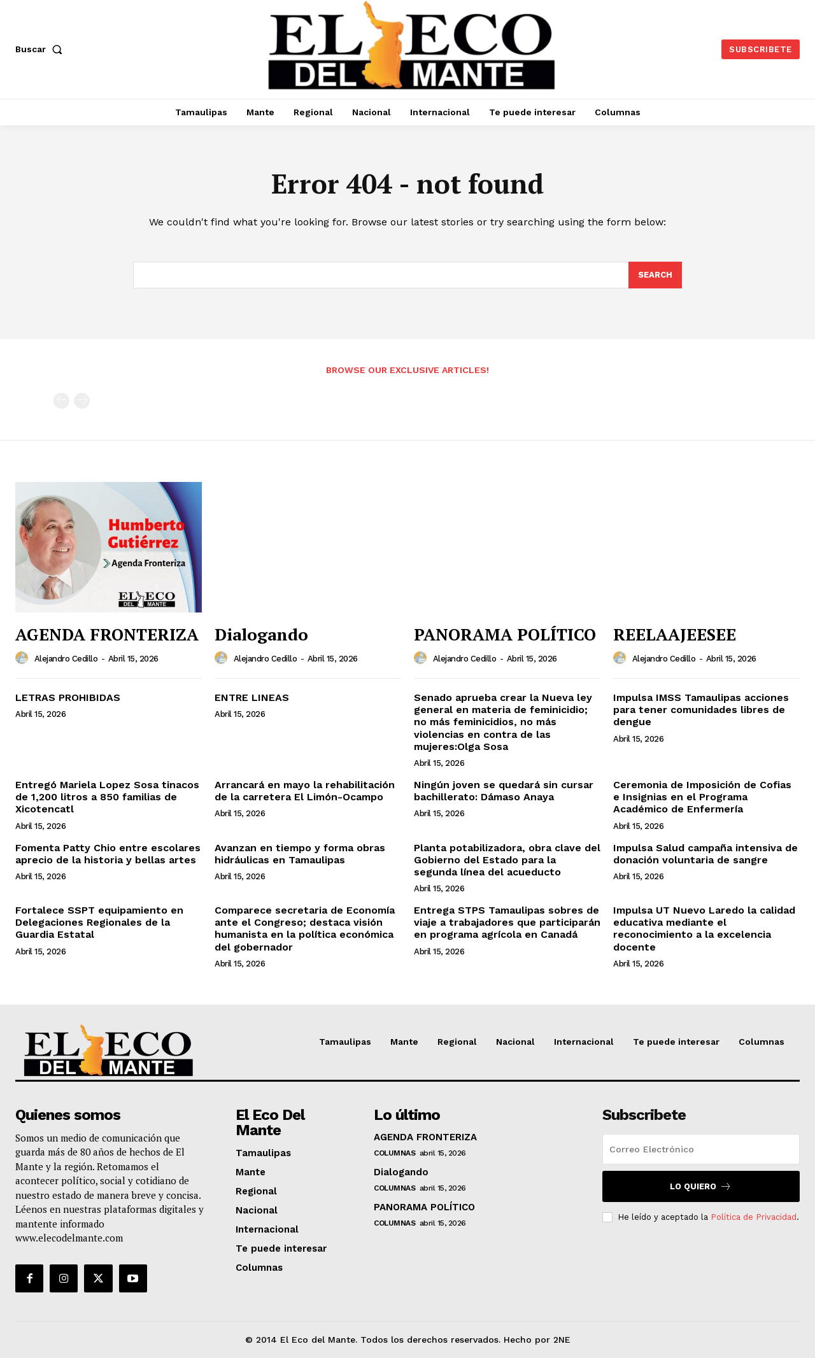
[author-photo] (23, 658)
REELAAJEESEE (674, 634)
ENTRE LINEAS (252, 697)
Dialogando (261, 634)
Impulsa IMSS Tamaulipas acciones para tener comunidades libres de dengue (701, 709)
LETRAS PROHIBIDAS (67, 697)
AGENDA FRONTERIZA (107, 634)
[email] (701, 1149)
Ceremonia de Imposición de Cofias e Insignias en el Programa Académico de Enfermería (702, 797)
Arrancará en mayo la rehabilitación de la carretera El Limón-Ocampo (305, 791)
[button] (41, 49)
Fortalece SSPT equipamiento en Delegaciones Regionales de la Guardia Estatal (99, 922)
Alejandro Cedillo (66, 658)
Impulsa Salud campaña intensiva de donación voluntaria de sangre (705, 854)
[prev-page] (61, 401)
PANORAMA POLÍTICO (505, 634)
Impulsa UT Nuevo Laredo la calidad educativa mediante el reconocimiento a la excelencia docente (704, 928)
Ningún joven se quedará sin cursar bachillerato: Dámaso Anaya (503, 791)
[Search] (655, 275)
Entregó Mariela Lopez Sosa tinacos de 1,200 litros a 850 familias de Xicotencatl (107, 797)
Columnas (394, 1153)
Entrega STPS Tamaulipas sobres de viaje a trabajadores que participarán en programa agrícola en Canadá (507, 922)
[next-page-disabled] (82, 401)
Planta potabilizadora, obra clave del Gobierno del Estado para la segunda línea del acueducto (507, 860)
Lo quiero (701, 1186)
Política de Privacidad (754, 1217)
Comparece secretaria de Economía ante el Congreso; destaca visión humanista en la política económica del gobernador (305, 928)
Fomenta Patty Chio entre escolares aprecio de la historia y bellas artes (108, 854)
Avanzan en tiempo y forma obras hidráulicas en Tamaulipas (300, 854)
